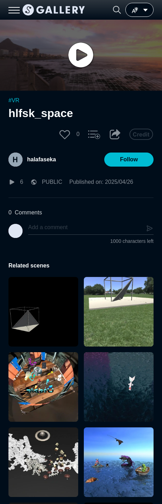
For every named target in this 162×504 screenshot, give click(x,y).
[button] (117, 9)
